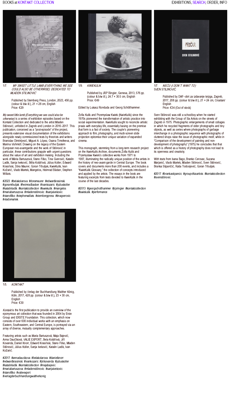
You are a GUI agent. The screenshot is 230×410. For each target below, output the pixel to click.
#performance (99, 192)
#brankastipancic (172, 174)
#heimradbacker (30, 185)
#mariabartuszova (13, 192)
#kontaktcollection (29, 188)
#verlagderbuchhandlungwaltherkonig (24, 376)
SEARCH (199, 4)
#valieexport (23, 372)
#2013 (82, 188)
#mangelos (60, 188)
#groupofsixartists (193, 174)
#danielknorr (56, 358)
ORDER (212, 4)
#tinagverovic (63, 196)
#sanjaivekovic (54, 192)
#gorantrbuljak (11, 185)
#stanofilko (9, 196)
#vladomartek (10, 199)
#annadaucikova (21, 358)
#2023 (6, 181)
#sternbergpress (45, 196)
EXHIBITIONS (181, 4)
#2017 (157, 174)
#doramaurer (36, 181)
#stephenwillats (25, 196)
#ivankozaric (47, 185)
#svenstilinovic (162, 177)
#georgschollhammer (99, 188)
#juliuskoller (63, 185)
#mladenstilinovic (34, 192)
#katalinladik (10, 188)
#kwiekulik (46, 188)
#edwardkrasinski (55, 181)
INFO (223, 4)
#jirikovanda (47, 361)
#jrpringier (118, 188)
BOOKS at (10, 4)
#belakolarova (20, 181)
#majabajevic (48, 365)
